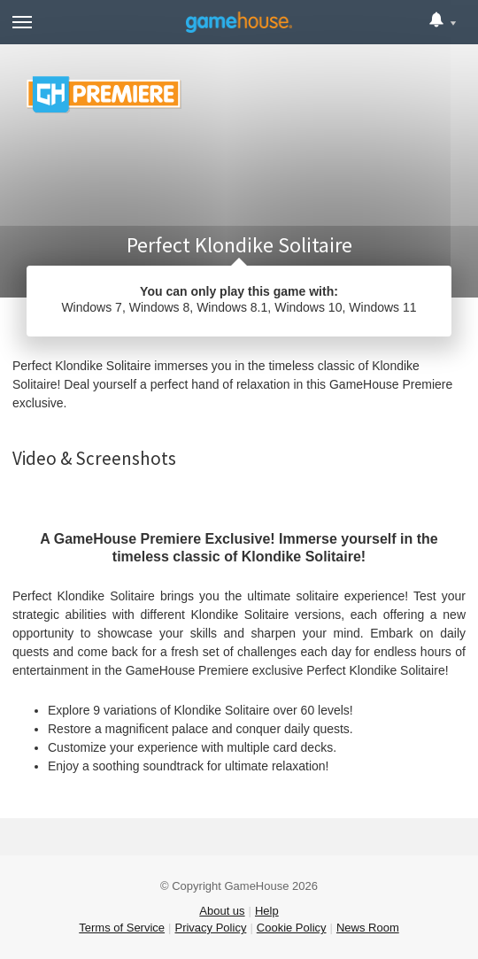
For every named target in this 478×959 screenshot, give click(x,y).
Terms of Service (122, 927)
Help (267, 910)
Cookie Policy (292, 927)
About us (221, 910)
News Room (367, 927)
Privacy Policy (210, 927)
